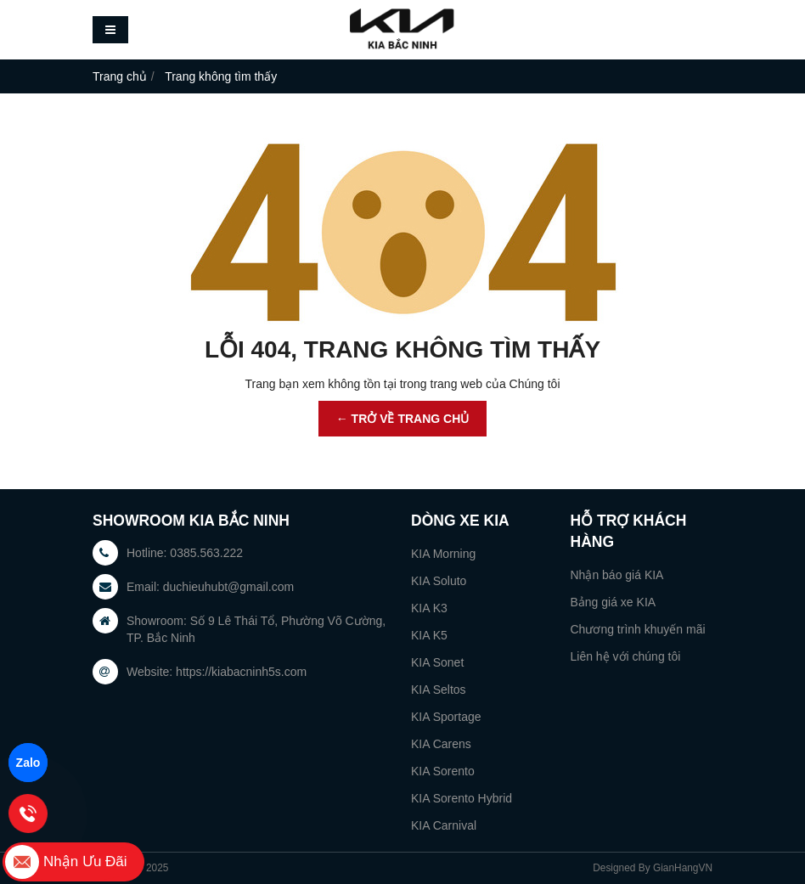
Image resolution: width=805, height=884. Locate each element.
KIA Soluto (438, 581)
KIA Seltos (438, 689)
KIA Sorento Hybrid (461, 798)
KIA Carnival (443, 825)
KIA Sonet (437, 662)
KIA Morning (443, 553)
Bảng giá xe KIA (613, 602)
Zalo (28, 762)
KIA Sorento (443, 771)
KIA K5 (429, 635)
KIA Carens (441, 744)
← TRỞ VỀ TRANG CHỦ (403, 418)
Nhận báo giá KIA (617, 575)
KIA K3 (429, 608)
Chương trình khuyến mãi (638, 629)
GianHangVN (682, 868)
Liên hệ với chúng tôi (626, 656)
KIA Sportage (446, 717)
